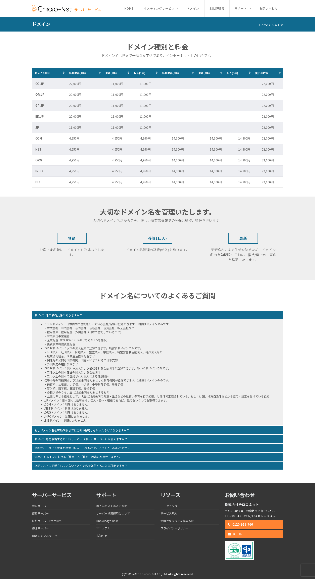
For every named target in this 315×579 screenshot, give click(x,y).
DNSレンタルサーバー (46, 536)
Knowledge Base (107, 521)
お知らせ (101, 536)
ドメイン (193, 8)
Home (129, 8)
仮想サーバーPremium (46, 521)
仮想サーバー (40, 513)
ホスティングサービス (159, 8)
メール (235, 534)
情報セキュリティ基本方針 (177, 521)
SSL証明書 (217, 8)
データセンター (170, 506)
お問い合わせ (268, 8)
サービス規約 (169, 513)
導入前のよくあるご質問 (111, 506)
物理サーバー (40, 528)
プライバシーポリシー (175, 528)
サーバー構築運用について (113, 513)
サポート (241, 8)
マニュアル (103, 528)
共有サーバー (40, 506)
